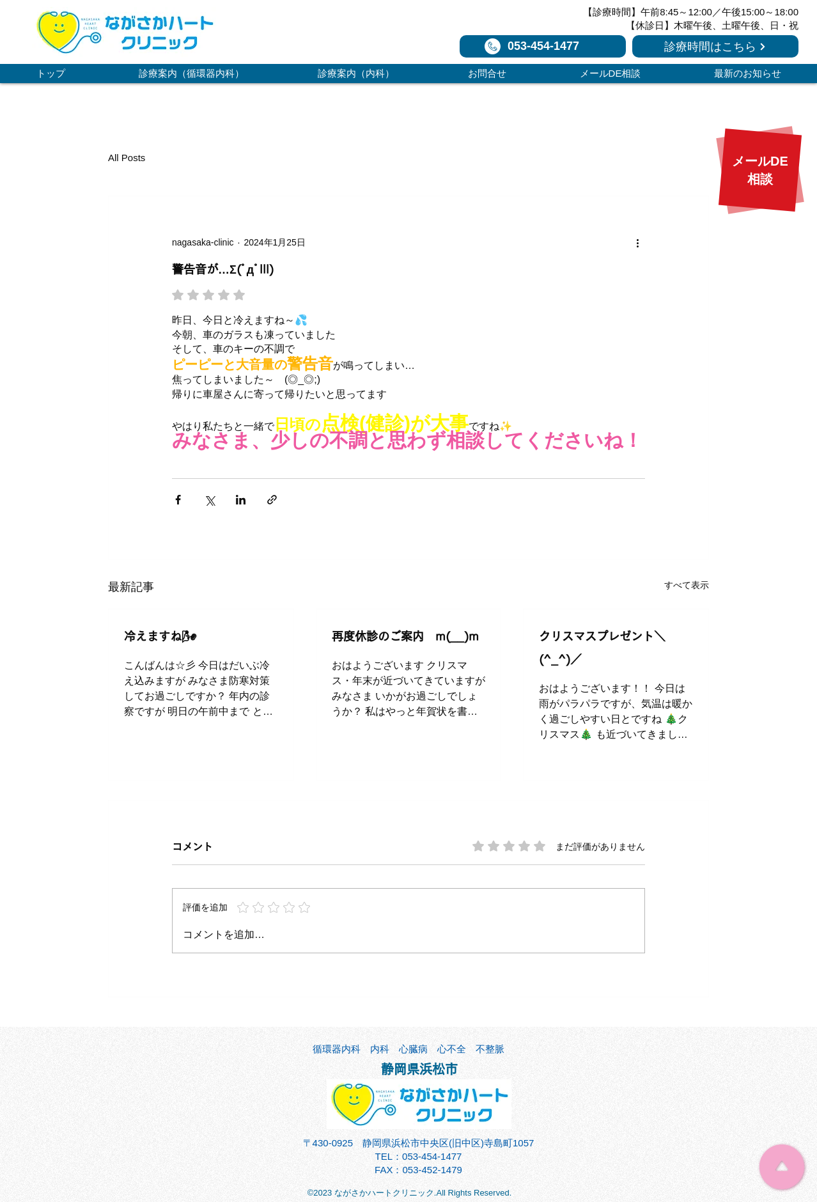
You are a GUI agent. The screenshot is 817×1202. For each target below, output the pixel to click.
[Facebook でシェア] (178, 500)
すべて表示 (686, 585)
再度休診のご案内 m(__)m (405, 636)
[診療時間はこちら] (715, 46)
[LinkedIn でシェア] (241, 500)
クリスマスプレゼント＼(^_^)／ (602, 647)
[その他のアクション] (637, 242)
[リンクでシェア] (272, 500)
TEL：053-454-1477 (418, 1156)
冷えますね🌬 (160, 636)
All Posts (126, 157)
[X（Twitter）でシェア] (209, 500)
